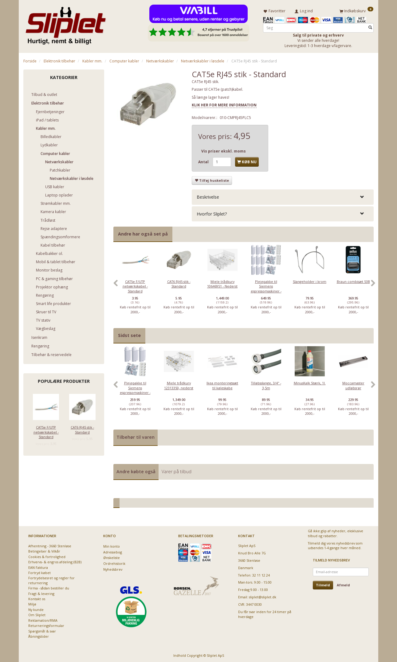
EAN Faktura (38, 566)
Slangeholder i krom (309, 280)
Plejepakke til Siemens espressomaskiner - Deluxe (266, 287)
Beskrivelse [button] (208, 196)
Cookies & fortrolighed (46, 555)
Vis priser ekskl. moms (223, 150)
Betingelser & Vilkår (44, 550)
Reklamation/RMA (42, 619)
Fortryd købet (39, 571)
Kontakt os (36, 598)
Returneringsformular (46, 624)
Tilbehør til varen (135, 436)
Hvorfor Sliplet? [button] (212, 212)
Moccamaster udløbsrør (353, 384)
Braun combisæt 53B (353, 280)
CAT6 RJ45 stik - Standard (82, 428)
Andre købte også (135, 470)
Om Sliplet (36, 614)
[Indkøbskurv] (356, 10)
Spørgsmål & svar (42, 630)
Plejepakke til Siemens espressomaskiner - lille (135, 389)
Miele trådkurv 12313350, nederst (178, 384)
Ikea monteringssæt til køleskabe (222, 384)
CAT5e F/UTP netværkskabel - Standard (46, 431)
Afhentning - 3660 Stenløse (49, 544)
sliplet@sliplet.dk (262, 596)
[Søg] (370, 26)
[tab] (282, 196)
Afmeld (343, 583)
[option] (135, 285)
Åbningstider (38, 635)
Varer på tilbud (176, 470)
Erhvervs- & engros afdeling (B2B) (54, 561)
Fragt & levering (41, 592)
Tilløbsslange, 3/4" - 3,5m (266, 384)
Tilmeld (323, 583)
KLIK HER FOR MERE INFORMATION (224, 104)
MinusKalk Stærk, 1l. (310, 382)
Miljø (32, 603)
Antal (204, 160)
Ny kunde (36, 608)
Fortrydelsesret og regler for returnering (51, 579)
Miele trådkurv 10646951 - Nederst (222, 282)
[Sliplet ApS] (65, 23)
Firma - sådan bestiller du (48, 587)
